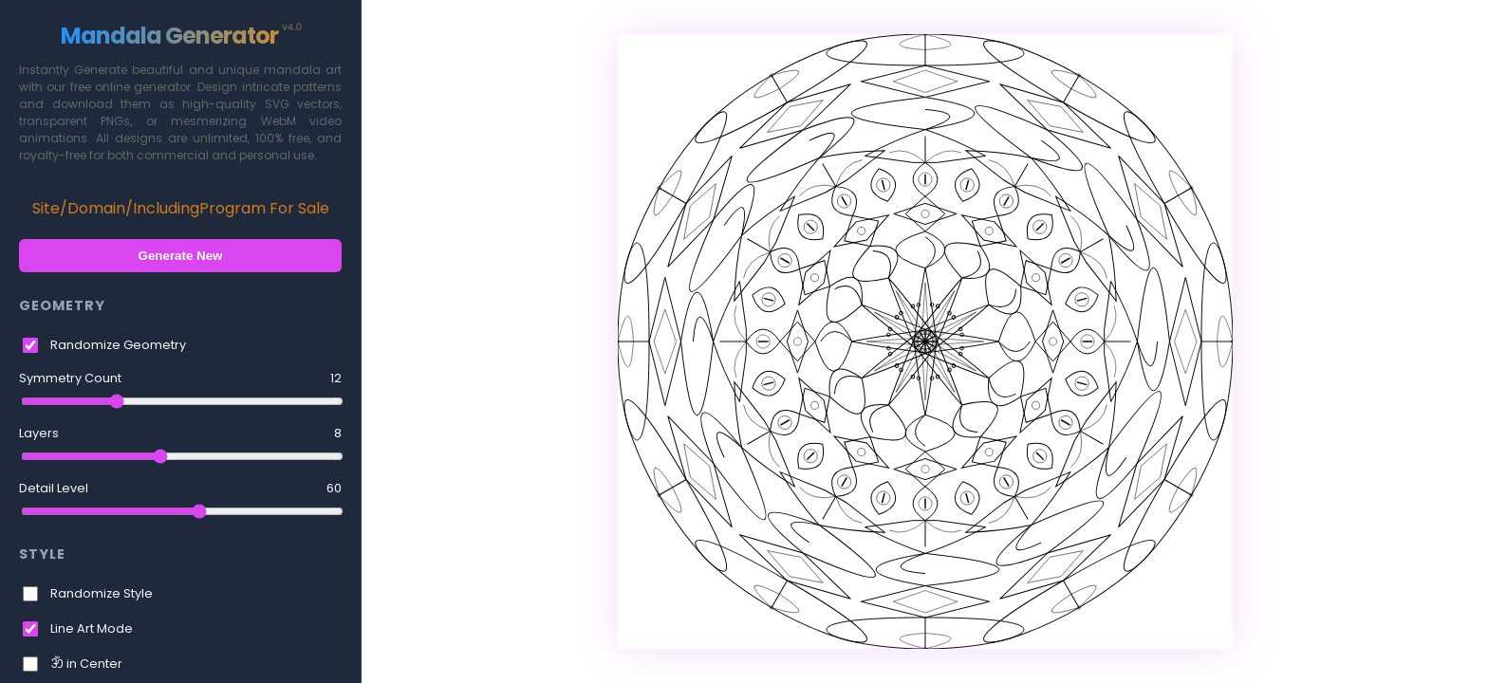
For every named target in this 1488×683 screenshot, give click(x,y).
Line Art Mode (91, 628)
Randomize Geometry (118, 345)
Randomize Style (101, 593)
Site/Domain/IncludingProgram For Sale (180, 208)
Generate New (181, 256)
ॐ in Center (86, 663)
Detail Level (180, 488)
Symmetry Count (180, 378)
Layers (180, 433)
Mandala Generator (181, 35)
